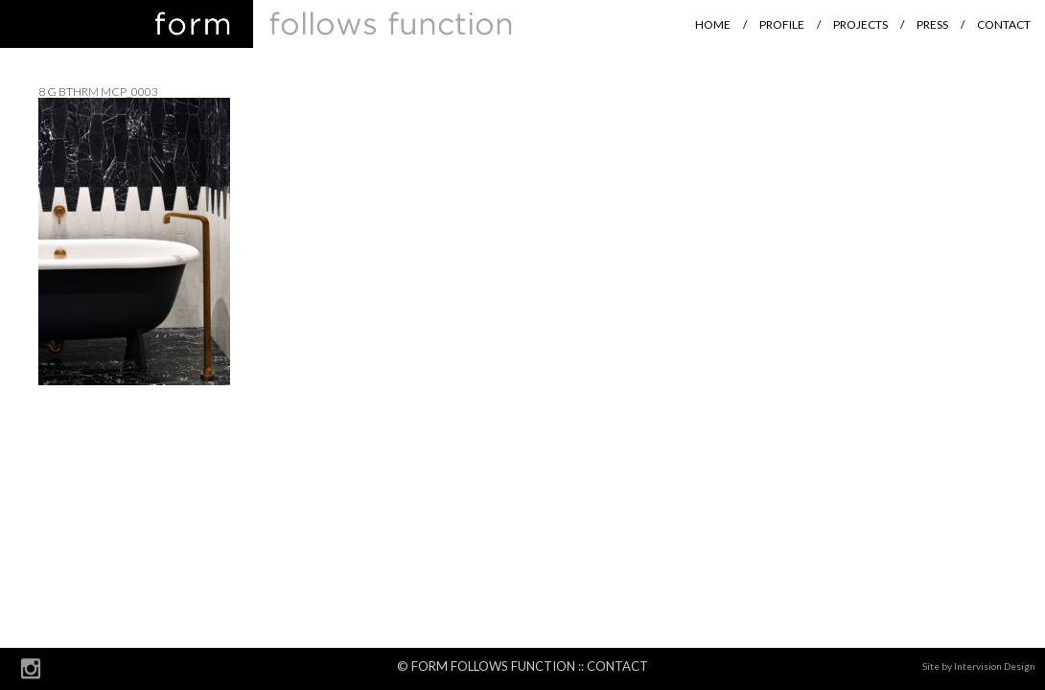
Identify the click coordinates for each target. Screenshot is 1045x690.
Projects (860, 24)
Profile (781, 24)
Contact (1004, 24)
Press (932, 24)
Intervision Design (994, 666)
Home (713, 24)
